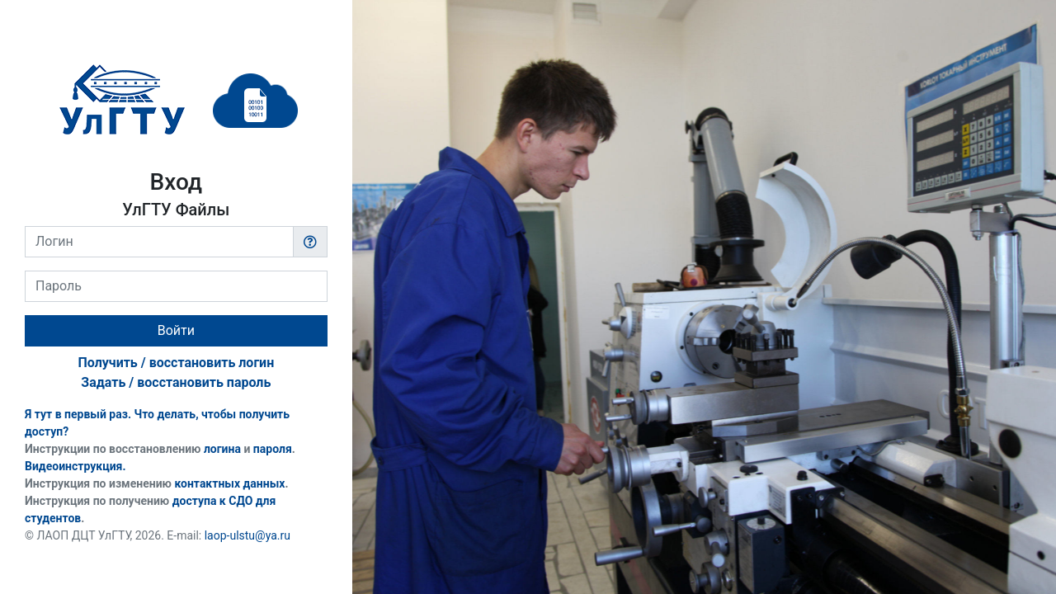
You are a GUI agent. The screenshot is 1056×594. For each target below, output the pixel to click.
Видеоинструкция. (75, 466)
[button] (310, 241)
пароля (272, 448)
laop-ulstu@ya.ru (247, 535)
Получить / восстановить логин (176, 362)
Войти (176, 330)
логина (222, 448)
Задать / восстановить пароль (176, 382)
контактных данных (229, 483)
